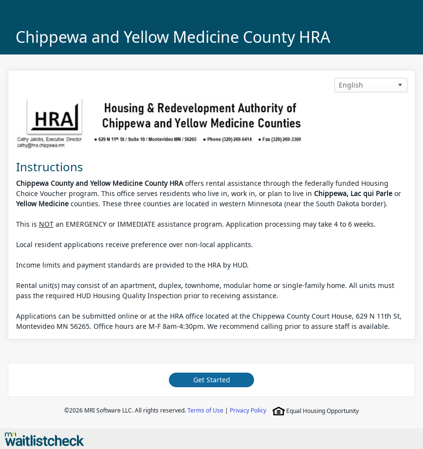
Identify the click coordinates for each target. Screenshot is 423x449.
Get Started (211, 379)
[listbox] (370, 85)
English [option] (351, 85)
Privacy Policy (248, 410)
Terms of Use (205, 410)
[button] (400, 85)
